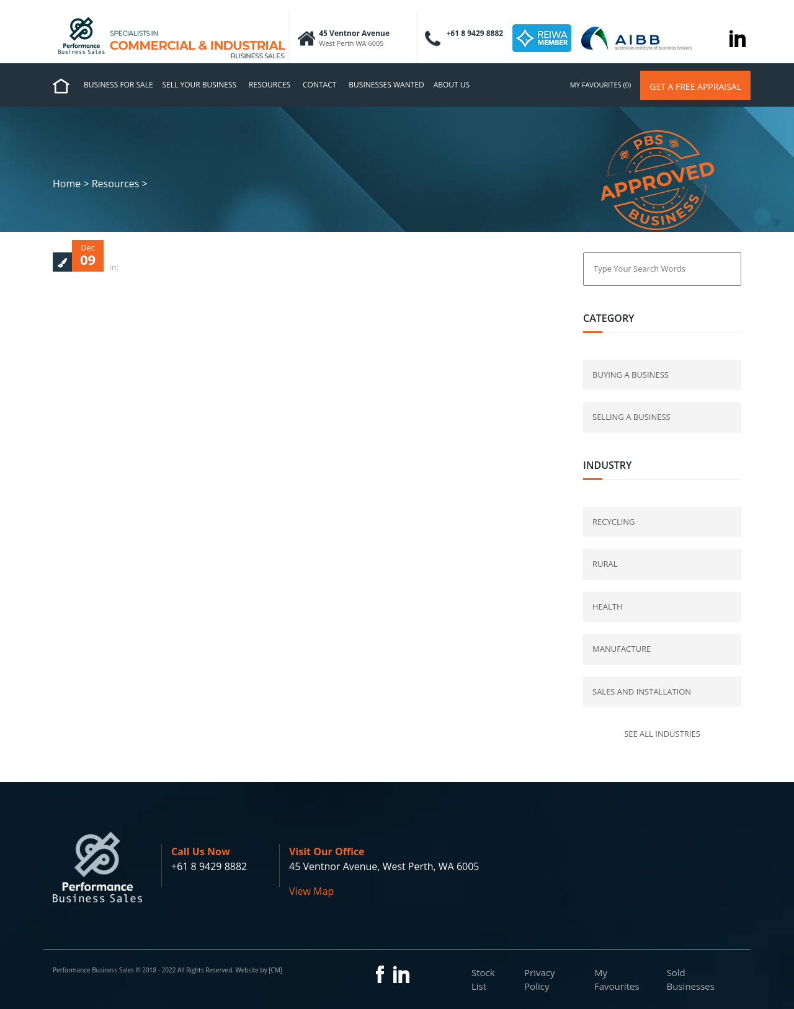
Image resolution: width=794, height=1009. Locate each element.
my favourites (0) (600, 84)
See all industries (662, 733)
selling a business (631, 416)
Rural (605, 563)
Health (607, 606)
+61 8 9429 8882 (209, 866)
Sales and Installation (641, 691)
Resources (269, 84)
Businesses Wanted (386, 84)
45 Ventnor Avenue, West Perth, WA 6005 (384, 866)
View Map (311, 891)
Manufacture (621, 648)
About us (452, 84)
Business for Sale (118, 84)
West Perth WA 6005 (351, 43)
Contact (319, 84)
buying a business (630, 374)
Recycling (613, 521)
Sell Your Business (200, 84)
